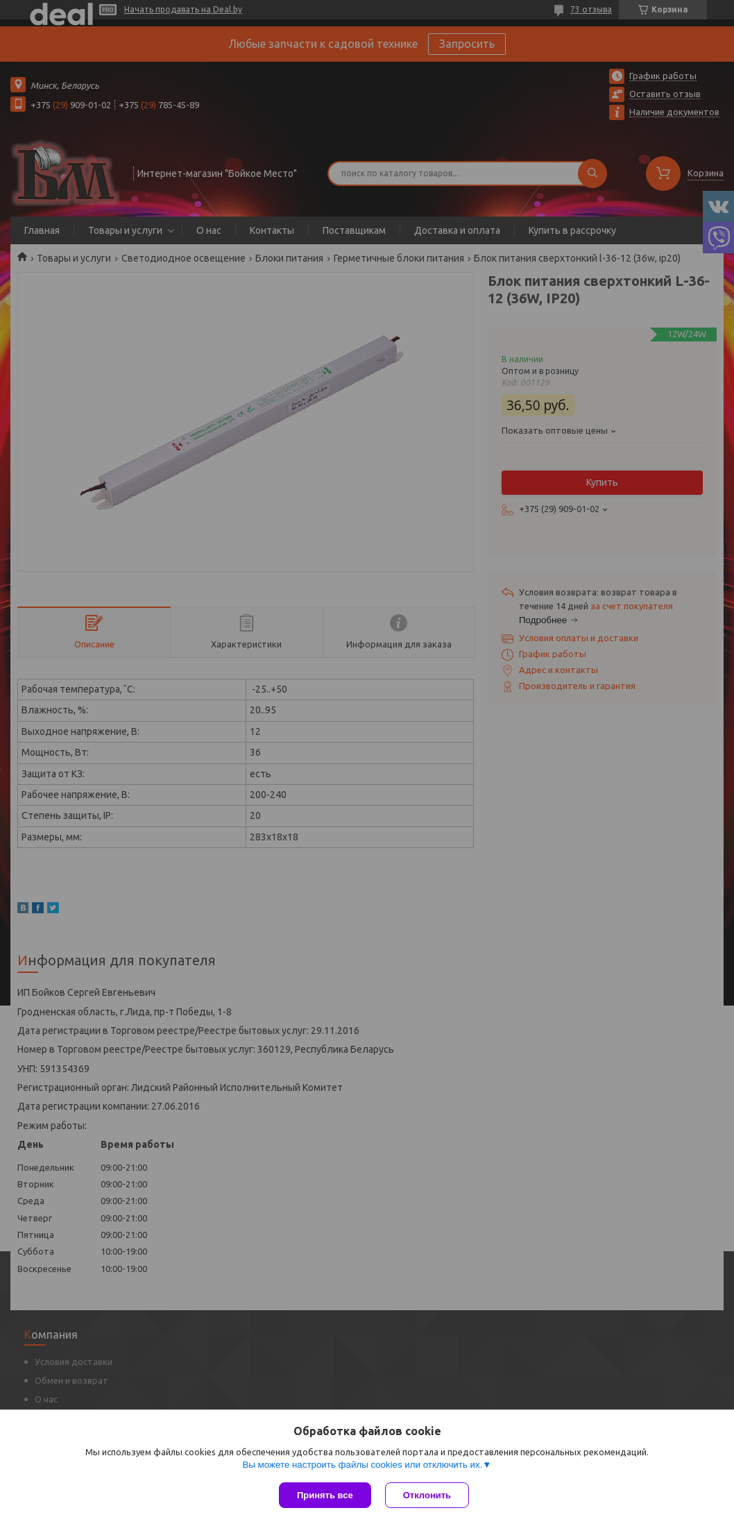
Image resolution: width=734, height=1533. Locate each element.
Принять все (325, 1495)
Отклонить (427, 1495)
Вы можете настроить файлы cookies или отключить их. (362, 1464)
